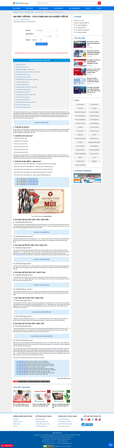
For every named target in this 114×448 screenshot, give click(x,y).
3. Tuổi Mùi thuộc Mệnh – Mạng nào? (24, 69)
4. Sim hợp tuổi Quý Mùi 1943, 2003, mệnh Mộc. (27, 72)
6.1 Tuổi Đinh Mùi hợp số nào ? (22, 89)
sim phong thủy (94, 146)
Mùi (14, 129)
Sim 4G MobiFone (94, 119)
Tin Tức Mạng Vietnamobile (81, 30)
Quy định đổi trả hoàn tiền (65, 424)
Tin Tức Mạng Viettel (79, 27)
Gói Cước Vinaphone (80, 115)
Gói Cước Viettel (94, 127)
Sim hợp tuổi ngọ (21, 368)
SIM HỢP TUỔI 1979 (45, 312)
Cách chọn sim (23, 381)
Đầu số (80, 157)
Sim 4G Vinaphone (94, 123)
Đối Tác (15, 426)
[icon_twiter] (93, 419)
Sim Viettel (29, 8)
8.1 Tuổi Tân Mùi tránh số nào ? (22, 107)
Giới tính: (28, 40)
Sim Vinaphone (43, 8)
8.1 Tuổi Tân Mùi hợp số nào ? (22, 104)
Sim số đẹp (16, 8)
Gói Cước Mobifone (94, 112)
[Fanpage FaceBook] (87, 178)
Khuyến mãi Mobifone (80, 119)
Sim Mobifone (58, 8)
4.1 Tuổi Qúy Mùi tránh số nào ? (22, 77)
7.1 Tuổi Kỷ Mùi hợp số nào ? (22, 97)
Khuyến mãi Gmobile (80, 165)
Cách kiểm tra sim (94, 138)
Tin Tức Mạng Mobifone (80, 25)
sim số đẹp (56, 434)
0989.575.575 (64, 441)
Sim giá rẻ (80, 142)
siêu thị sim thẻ (80, 104)
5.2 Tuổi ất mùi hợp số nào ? (22, 84)
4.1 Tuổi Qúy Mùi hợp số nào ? (22, 74)
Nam (35, 40)
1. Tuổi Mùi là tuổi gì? (20, 64)
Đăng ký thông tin (80, 149)
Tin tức (99, 8)
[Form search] (69, 3)
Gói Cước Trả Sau (94, 131)
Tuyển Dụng (16, 424)
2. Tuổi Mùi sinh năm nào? (21, 67)
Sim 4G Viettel (80, 131)
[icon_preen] (96, 419)
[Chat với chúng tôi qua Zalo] (110, 444)
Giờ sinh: (28, 30)
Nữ (41, 40)
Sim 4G (94, 134)
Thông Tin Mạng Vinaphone (81, 23)
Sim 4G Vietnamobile (94, 149)
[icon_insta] (85, 419)
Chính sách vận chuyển (64, 421)
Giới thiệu (15, 419)
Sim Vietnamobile (74, 8)
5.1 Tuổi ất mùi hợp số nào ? (22, 82)
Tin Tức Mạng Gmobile (80, 32)
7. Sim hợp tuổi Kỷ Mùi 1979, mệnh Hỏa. (25, 94)
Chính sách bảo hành (64, 426)
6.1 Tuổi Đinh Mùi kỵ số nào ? (22, 92)
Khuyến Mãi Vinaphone (80, 112)
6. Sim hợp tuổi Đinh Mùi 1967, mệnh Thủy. (25, 87)
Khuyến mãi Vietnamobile (94, 142)
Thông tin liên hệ (17, 421)
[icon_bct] (87, 424)
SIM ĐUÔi (94, 161)
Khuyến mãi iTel (80, 161)
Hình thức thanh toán (41, 426)
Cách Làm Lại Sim (94, 153)
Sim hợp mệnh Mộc (32, 180)
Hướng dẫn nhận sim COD (43, 424)
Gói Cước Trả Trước (80, 123)
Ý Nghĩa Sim (80, 134)
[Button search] (99, 3)
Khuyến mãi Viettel (94, 115)
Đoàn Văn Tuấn (25, 19)
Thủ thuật (94, 108)
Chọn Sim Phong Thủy (34, 381)
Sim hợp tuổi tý (20, 361)
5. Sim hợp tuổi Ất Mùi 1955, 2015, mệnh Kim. (26, 79)
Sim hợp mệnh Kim (32, 178)
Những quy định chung (42, 421)
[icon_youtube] (89, 419)
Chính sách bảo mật (63, 419)
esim (94, 157)
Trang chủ (15, 12)
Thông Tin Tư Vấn (29, 12)
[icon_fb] (82, 419)
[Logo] (20, 3)
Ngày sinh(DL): (30, 33)
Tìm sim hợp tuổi (42, 44)
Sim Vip (88, 8)
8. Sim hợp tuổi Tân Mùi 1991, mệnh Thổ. (25, 102)
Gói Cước (80, 127)
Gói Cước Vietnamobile (80, 153)
